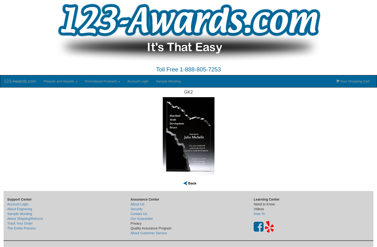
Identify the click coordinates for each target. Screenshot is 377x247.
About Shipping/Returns (25, 219)
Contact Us (139, 214)
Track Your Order (20, 223)
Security (137, 209)
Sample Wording (168, 81)
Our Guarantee (142, 219)
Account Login (138, 81)
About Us (138, 204)
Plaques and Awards (60, 81)
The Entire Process (21, 228)
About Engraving (19, 209)
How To (259, 214)
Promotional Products (102, 81)
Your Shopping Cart (353, 81)
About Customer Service (149, 233)
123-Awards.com (20, 81)
